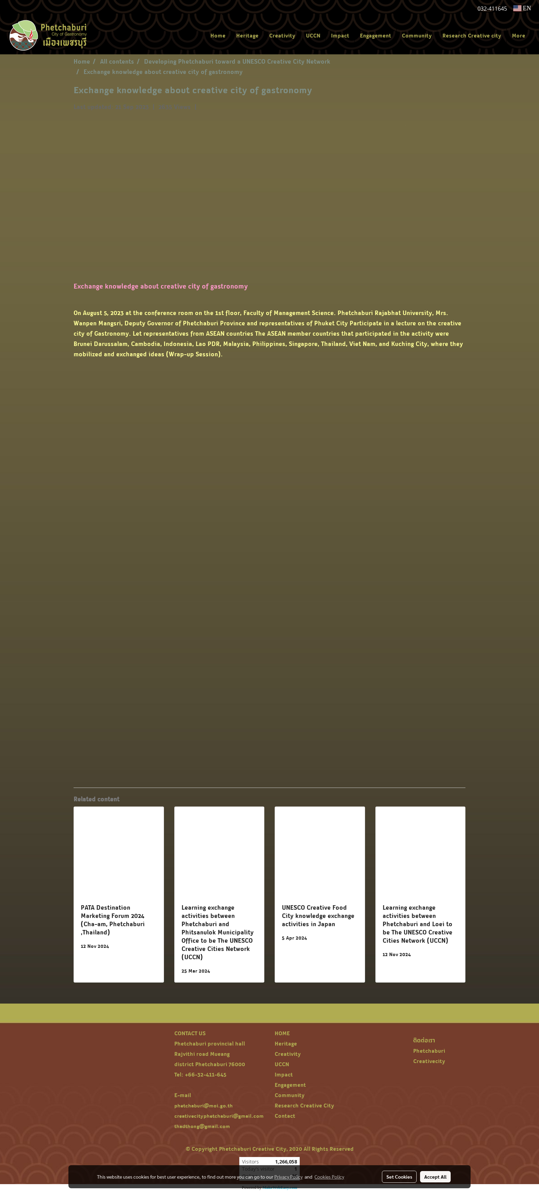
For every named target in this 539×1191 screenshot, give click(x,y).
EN (522, 8)
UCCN (313, 35)
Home (218, 35)
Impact (340, 35)
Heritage (247, 35)
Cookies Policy (329, 1176)
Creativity (282, 35)
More (518, 35)
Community (417, 35)
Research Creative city (471, 35)
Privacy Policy (288, 1176)
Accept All (435, 1176)
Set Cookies (399, 1176)
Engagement (375, 35)
